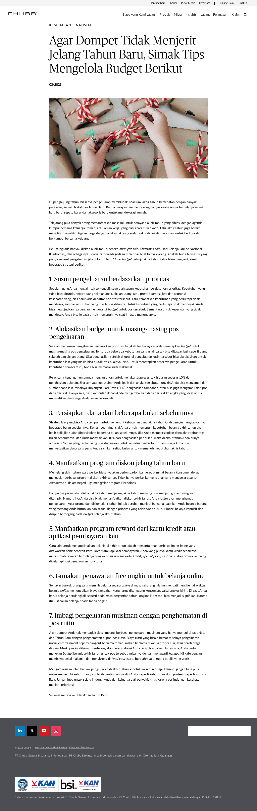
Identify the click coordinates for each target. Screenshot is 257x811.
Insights (191, 14)
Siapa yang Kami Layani (139, 14)
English (243, 3)
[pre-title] (70, 25)
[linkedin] (20, 731)
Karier (173, 3)
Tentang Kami (158, 3)
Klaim (236, 14)
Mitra (178, 14)
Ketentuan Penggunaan (81, 747)
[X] (32, 731)
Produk (165, 14)
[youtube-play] (44, 731)
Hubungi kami (226, 3)
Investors (204, 3)
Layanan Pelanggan (214, 14)
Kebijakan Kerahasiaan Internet (51, 747)
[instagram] (56, 731)
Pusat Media (188, 3)
